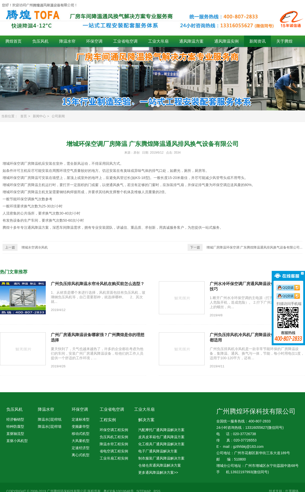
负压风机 (40, 41)
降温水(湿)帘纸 (50, 419)
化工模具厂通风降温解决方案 (161, 444)
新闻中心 (39, 116)
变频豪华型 (80, 426)
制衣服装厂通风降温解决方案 (161, 458)
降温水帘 (67, 41)
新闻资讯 (257, 41)
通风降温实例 (226, 41)
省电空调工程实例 (114, 451)
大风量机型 (80, 441)
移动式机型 (80, 434)
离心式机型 (80, 455)
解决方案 (146, 420)
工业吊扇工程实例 (114, 458)
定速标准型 (80, 419)
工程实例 (108, 420)
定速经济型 (80, 448)
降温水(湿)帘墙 (50, 426)
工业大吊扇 (158, 41)
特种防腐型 (15, 426)
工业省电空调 (125, 41)
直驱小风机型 (17, 441)
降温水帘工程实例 (114, 444)
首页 (23, 116)
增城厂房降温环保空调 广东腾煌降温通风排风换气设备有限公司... (245, 247)
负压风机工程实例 (114, 437)
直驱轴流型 (15, 434)
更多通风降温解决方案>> (158, 472)
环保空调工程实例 (114, 430)
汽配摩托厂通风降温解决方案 (161, 430)
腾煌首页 (13, 41)
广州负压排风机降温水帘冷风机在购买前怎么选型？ (97, 284)
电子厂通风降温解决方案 (157, 451)
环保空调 (94, 41)
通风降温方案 (191, 41)
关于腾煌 (284, 41)
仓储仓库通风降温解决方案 (159, 465)
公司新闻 (58, 116)
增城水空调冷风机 (25, 247)
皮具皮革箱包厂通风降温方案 (161, 437)
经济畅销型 (15, 419)
